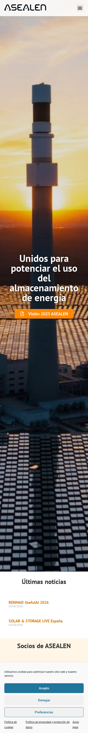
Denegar (44, 700)
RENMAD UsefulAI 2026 (29, 602)
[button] (80, 8)
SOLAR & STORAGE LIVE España (36, 620)
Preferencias (44, 712)
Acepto (44, 688)
